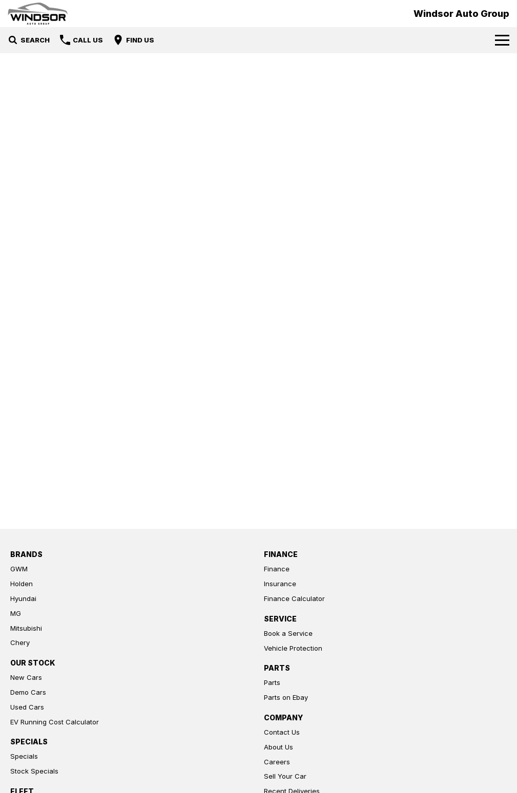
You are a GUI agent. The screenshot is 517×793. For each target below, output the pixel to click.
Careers (277, 762)
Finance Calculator (294, 598)
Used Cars (27, 707)
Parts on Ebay (286, 697)
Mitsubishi (26, 628)
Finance (276, 569)
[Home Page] (38, 13)
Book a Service (288, 633)
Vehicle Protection (293, 648)
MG (15, 613)
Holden (21, 584)
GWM (19, 569)
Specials (24, 756)
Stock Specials (34, 771)
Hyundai (23, 598)
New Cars (26, 677)
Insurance (280, 584)
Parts (272, 682)
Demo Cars (28, 692)
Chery (20, 642)
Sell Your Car (285, 776)
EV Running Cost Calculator (54, 722)
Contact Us (282, 732)
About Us (278, 747)
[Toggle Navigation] (502, 40)
